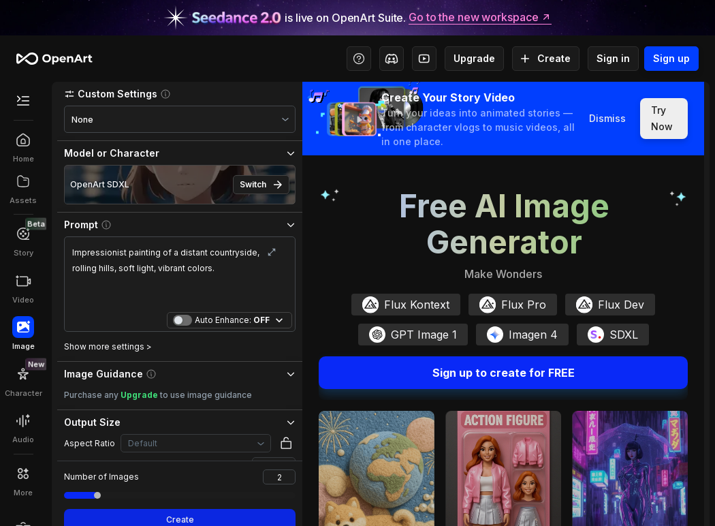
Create (546, 58)
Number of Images (101, 476)
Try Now (664, 118)
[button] (180, 94)
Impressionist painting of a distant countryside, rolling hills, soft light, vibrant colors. (179, 276)
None (82, 119)
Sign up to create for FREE (503, 372)
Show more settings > (108, 346)
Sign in (613, 58)
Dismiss (607, 118)
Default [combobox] (142, 443)
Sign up (671, 58)
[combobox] (179, 119)
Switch (261, 185)
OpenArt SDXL (99, 184)
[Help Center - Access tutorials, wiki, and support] (359, 58)
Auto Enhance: (232, 320)
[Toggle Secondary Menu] (23, 101)
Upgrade (474, 58)
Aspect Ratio (89, 443)
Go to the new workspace (480, 18)
